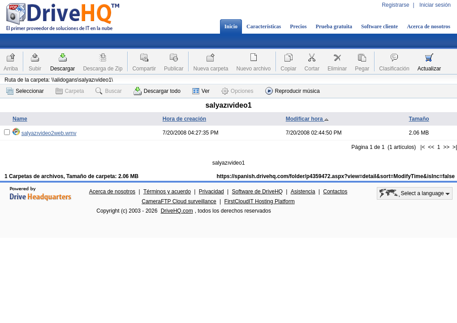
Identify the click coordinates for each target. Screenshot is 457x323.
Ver (201, 91)
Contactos (335, 191)
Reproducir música (292, 91)
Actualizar (429, 68)
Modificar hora (307, 119)
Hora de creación (184, 119)
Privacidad (211, 191)
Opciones (237, 91)
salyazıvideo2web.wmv (49, 133)
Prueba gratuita (333, 26)
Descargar (62, 68)
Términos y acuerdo (167, 191)
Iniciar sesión (435, 5)
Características (263, 26)
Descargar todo (157, 91)
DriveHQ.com (177, 211)
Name (20, 119)
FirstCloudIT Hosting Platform (259, 201)
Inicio (230, 26)
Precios (298, 26)
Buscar (108, 91)
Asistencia (303, 191)
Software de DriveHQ (257, 191)
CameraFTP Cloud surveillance (179, 201)
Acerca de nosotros (428, 26)
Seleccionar (25, 91)
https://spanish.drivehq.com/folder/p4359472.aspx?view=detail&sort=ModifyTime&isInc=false (335, 176)
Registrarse (395, 5)
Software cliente (379, 26)
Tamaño (419, 119)
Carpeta (70, 91)
